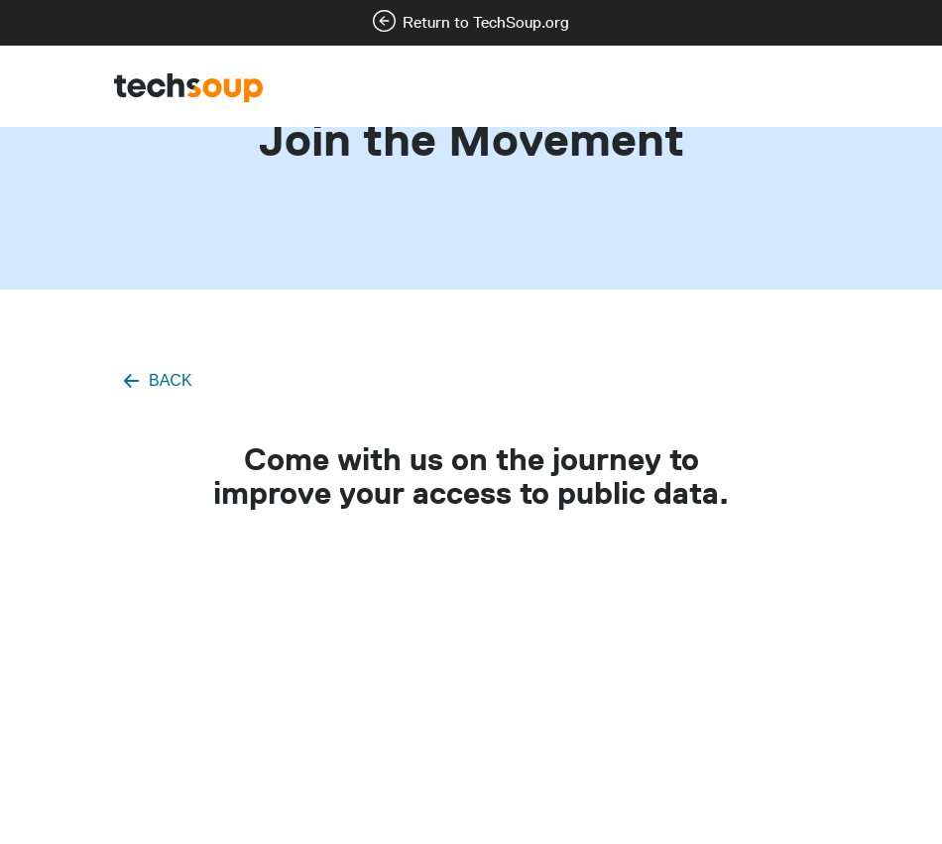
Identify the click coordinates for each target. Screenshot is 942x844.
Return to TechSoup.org (486, 22)
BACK (170, 380)
